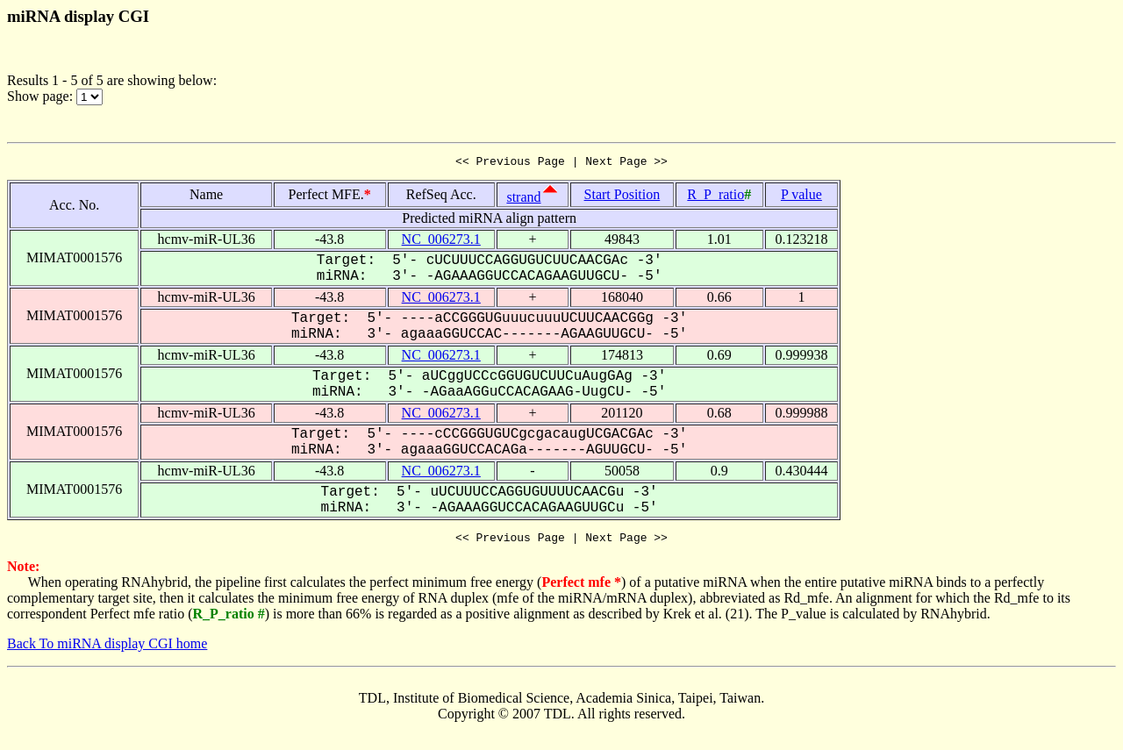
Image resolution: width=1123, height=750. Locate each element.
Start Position (622, 196)
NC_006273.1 (441, 241)
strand (523, 199)
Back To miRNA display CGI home (107, 648)
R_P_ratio (715, 196)
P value (801, 196)
